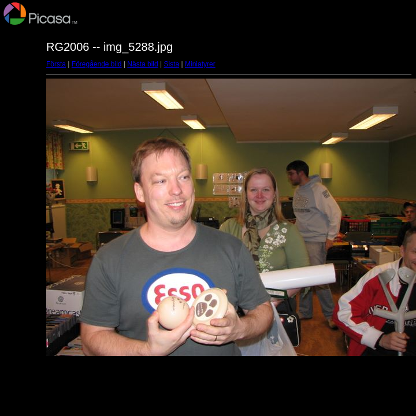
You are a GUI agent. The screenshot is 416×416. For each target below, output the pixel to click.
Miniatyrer (200, 64)
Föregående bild (97, 64)
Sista (172, 64)
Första (56, 64)
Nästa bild (142, 64)
